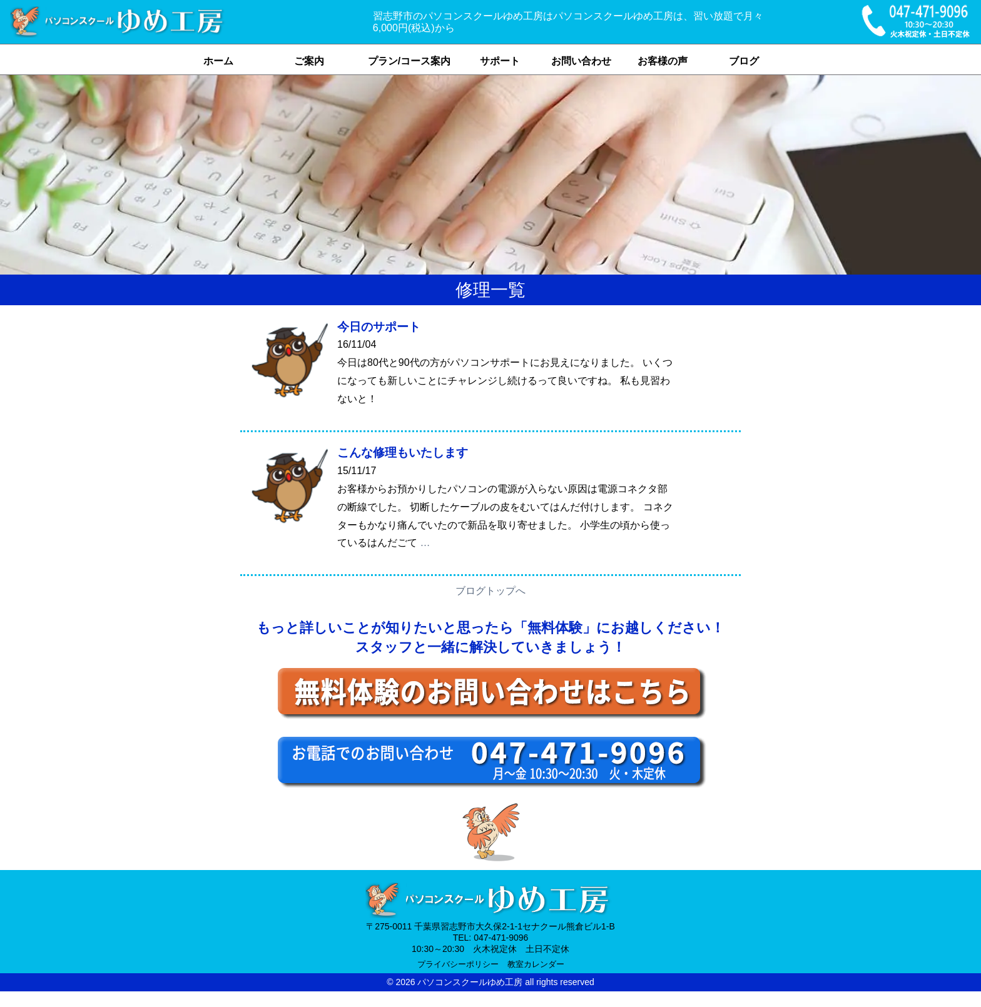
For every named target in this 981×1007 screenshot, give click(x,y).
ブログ (744, 61)
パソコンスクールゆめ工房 (469, 982)
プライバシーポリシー (458, 964)
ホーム (218, 61)
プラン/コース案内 (409, 61)
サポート (500, 61)
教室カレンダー (535, 964)
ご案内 (309, 61)
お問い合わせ (581, 61)
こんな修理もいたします (402, 452)
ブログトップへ (490, 590)
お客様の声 (663, 61)
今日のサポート (378, 326)
